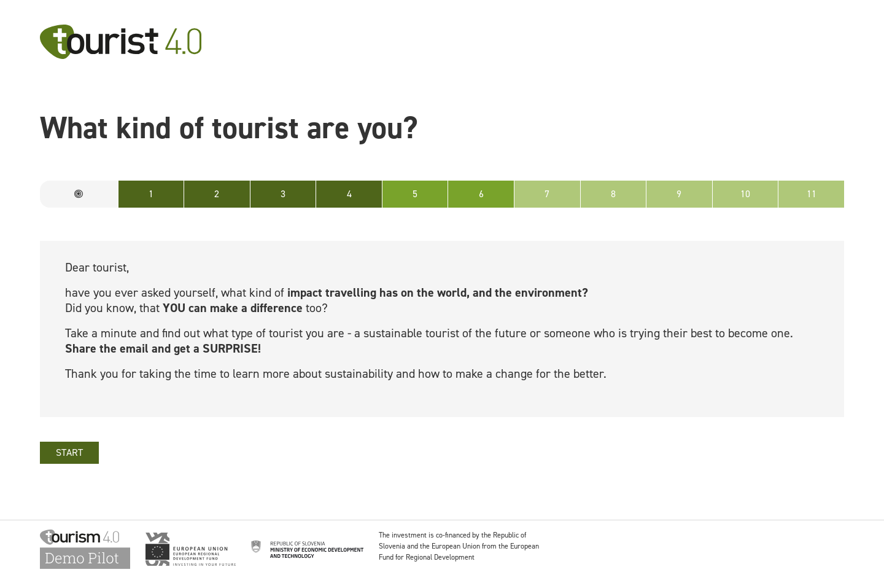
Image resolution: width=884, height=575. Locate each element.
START (69, 452)
